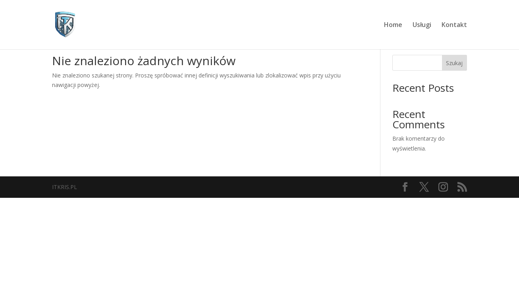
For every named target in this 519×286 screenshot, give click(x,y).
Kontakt (454, 25)
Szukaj (454, 63)
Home (393, 25)
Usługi (422, 25)
